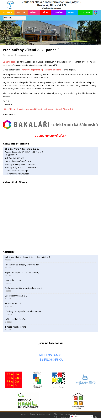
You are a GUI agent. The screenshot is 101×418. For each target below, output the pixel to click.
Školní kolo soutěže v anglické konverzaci (23, 288)
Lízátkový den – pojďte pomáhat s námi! (23, 311)
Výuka (45, 12)
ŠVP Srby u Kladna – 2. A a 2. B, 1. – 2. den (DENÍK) (27, 257)
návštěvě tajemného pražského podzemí (41, 69)
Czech (75, 416)
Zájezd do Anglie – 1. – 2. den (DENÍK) (22, 272)
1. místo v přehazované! (15, 326)
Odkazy (71, 12)
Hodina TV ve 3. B (13, 303)
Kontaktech (24, 173)
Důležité (21, 12)
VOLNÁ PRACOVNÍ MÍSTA (50, 135)
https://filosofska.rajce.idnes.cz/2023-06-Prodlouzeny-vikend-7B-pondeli (38, 109)
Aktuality (7, 12)
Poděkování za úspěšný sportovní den (22, 264)
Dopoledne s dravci (13, 280)
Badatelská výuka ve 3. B (16, 295)
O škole (34, 12)
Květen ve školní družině (16, 319)
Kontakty (85, 12)
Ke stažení (58, 12)
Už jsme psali (9, 61)
